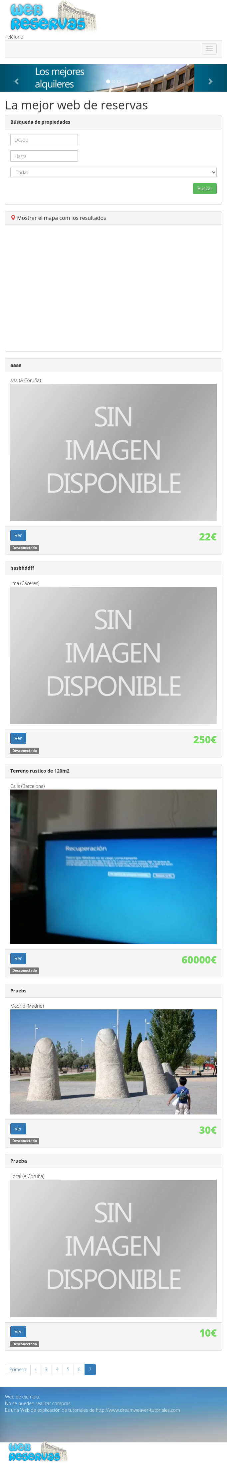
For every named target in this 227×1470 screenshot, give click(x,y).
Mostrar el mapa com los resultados (58, 217)
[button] (17, 78)
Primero (17, 1369)
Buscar (204, 188)
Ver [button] (18, 535)
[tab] (113, 218)
